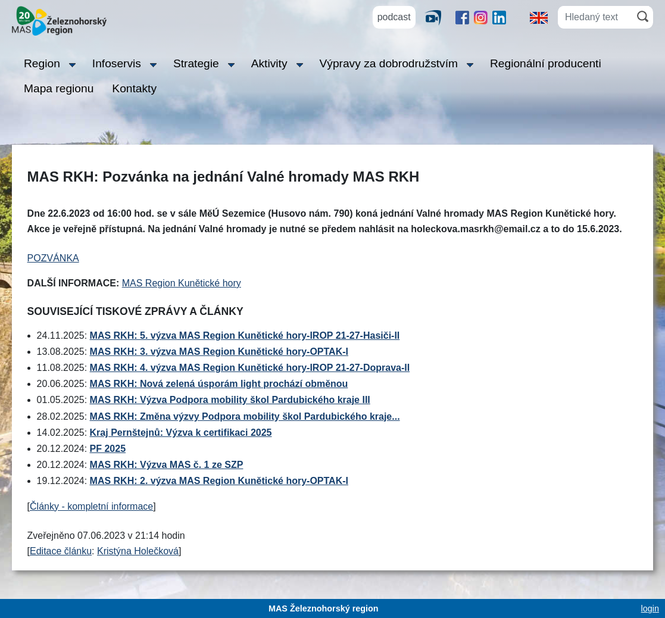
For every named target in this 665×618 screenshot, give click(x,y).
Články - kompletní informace (91, 506)
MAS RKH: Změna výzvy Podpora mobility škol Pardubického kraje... (245, 416)
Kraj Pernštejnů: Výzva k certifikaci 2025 (181, 432)
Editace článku (61, 551)
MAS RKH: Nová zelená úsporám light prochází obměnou (219, 384)
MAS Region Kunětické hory (181, 283)
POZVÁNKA (53, 258)
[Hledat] (642, 16)
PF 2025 (108, 449)
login (650, 608)
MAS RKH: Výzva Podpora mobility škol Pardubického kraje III (230, 400)
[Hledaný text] (595, 17)
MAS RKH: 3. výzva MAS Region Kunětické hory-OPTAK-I (219, 352)
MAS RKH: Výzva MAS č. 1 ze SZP (166, 465)
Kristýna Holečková (138, 551)
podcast (394, 17)
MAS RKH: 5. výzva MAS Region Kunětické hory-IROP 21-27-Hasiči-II (245, 335)
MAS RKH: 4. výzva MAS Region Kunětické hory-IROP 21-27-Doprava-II (250, 368)
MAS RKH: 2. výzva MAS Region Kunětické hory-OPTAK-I (219, 481)
